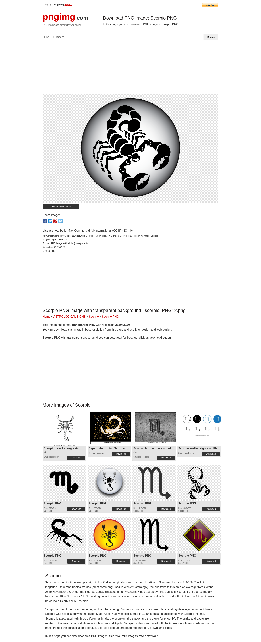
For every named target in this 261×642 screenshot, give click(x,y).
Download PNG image (61, 206)
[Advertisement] (130, 68)
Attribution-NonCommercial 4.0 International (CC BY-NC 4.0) (94, 230)
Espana (68, 4)
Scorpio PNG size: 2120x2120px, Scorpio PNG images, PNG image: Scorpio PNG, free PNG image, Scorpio (105, 236)
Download (76, 457)
